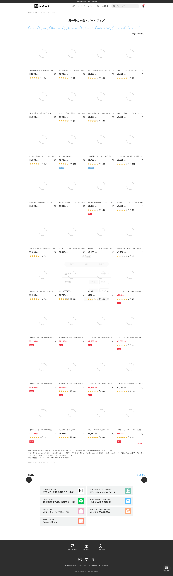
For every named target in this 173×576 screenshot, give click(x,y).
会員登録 (105, 6)
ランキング (81, 6)
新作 (73, 6)
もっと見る (141, 475)
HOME (30, 12)
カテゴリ (91, 6)
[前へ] (29, 480)
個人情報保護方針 (94, 565)
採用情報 (105, 565)
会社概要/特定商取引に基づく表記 (75, 565)
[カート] (142, 6)
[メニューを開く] (30, 6)
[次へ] (144, 480)
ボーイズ (37, 12)
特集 (98, 6)
